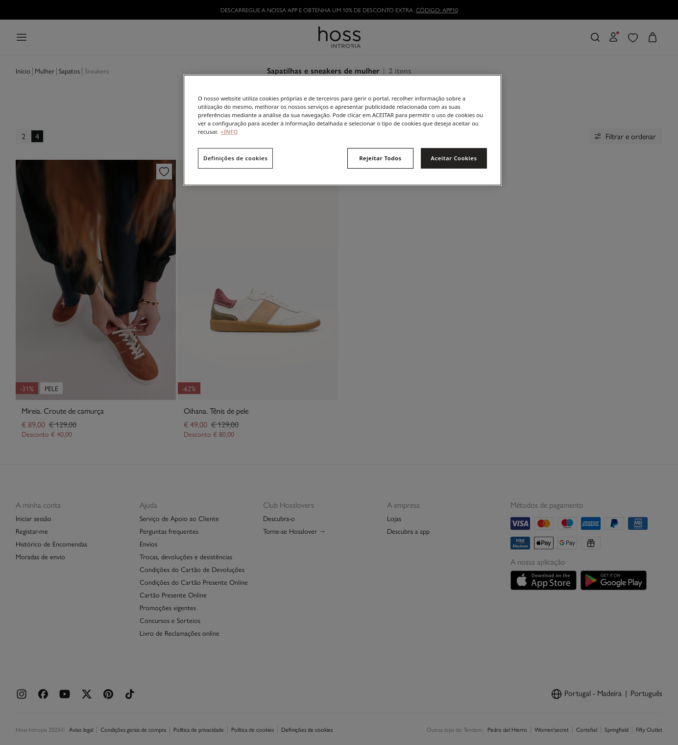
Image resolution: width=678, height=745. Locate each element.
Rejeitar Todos (380, 158)
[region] (342, 130)
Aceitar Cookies (454, 158)
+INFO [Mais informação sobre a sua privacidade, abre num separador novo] (229, 131)
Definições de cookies (235, 158)
